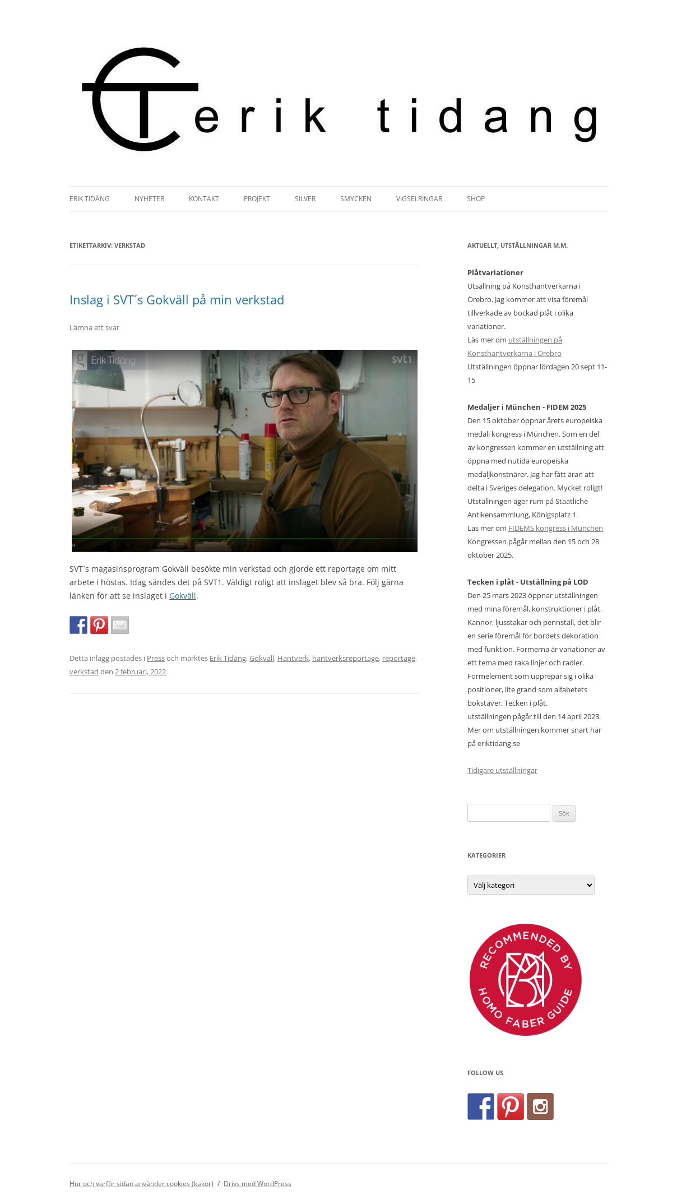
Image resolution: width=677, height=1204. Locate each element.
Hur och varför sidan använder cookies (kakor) (141, 1183)
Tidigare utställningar (502, 770)
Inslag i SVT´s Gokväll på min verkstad (176, 299)
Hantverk (293, 658)
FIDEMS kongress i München (555, 528)
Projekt (257, 198)
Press (156, 658)
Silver (305, 198)
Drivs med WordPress (257, 1183)
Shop (476, 198)
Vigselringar (419, 198)
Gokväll (182, 595)
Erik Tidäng (89, 198)
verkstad (84, 671)
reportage (398, 658)
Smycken (356, 198)
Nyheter (149, 198)
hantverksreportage (345, 658)
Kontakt (204, 198)
